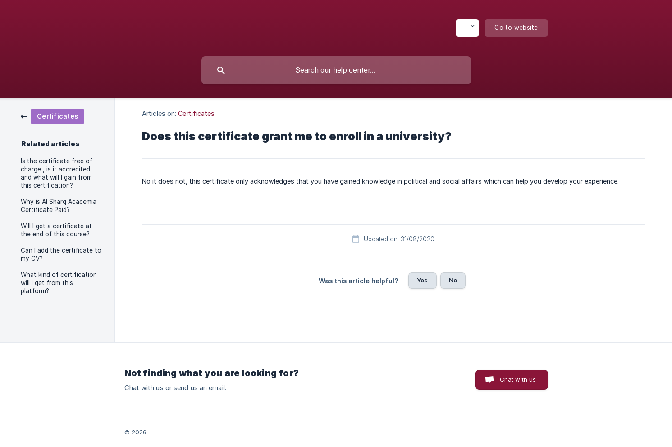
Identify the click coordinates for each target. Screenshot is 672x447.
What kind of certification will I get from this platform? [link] (59, 283)
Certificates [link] (196, 113)
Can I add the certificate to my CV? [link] (61, 254)
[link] (52, 115)
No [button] (453, 280)
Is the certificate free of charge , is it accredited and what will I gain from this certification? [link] (56, 173)
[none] (468, 28)
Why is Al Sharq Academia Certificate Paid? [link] (58, 205)
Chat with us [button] (518, 379)
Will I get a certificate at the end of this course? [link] (56, 230)
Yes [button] (422, 280)
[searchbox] (336, 70)
